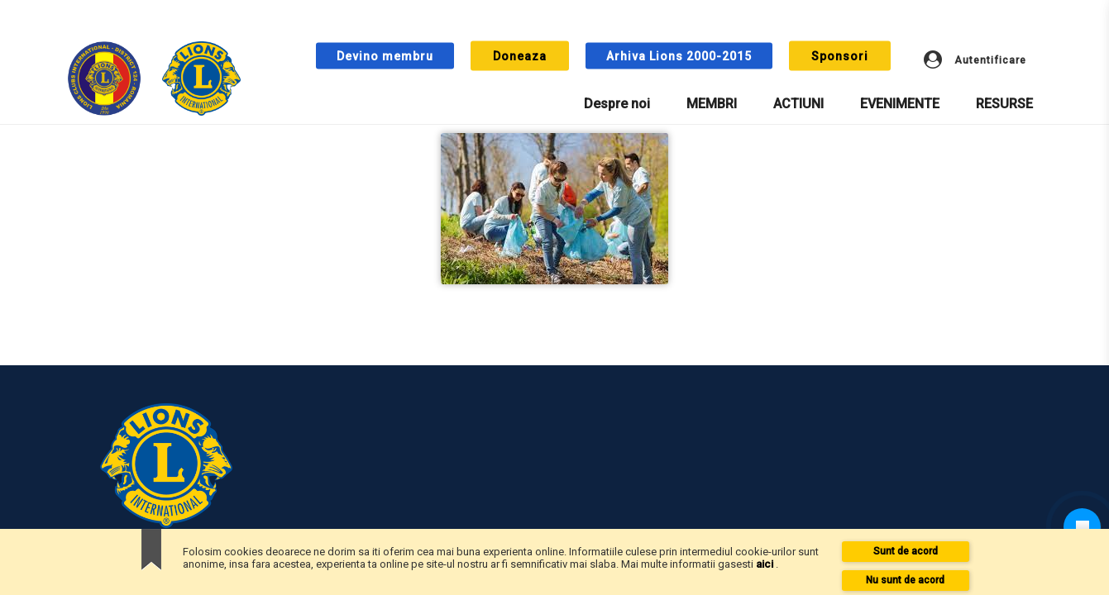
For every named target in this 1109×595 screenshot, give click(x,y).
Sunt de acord (905, 551)
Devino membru (385, 56)
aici (766, 564)
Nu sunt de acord (905, 580)
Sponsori (839, 56)
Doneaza (520, 56)
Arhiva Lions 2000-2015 (679, 56)
